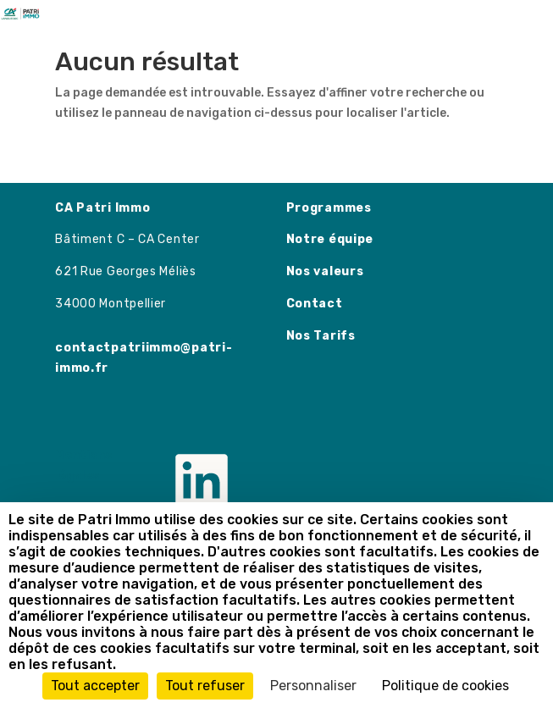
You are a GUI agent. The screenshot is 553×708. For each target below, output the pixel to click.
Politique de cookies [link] (445, 686)
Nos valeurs (325, 271)
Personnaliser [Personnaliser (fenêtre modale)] (313, 686)
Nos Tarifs (321, 336)
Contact (314, 303)
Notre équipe (329, 239)
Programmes (329, 208)
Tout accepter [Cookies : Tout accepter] (95, 686)
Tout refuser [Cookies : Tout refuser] (205, 686)
